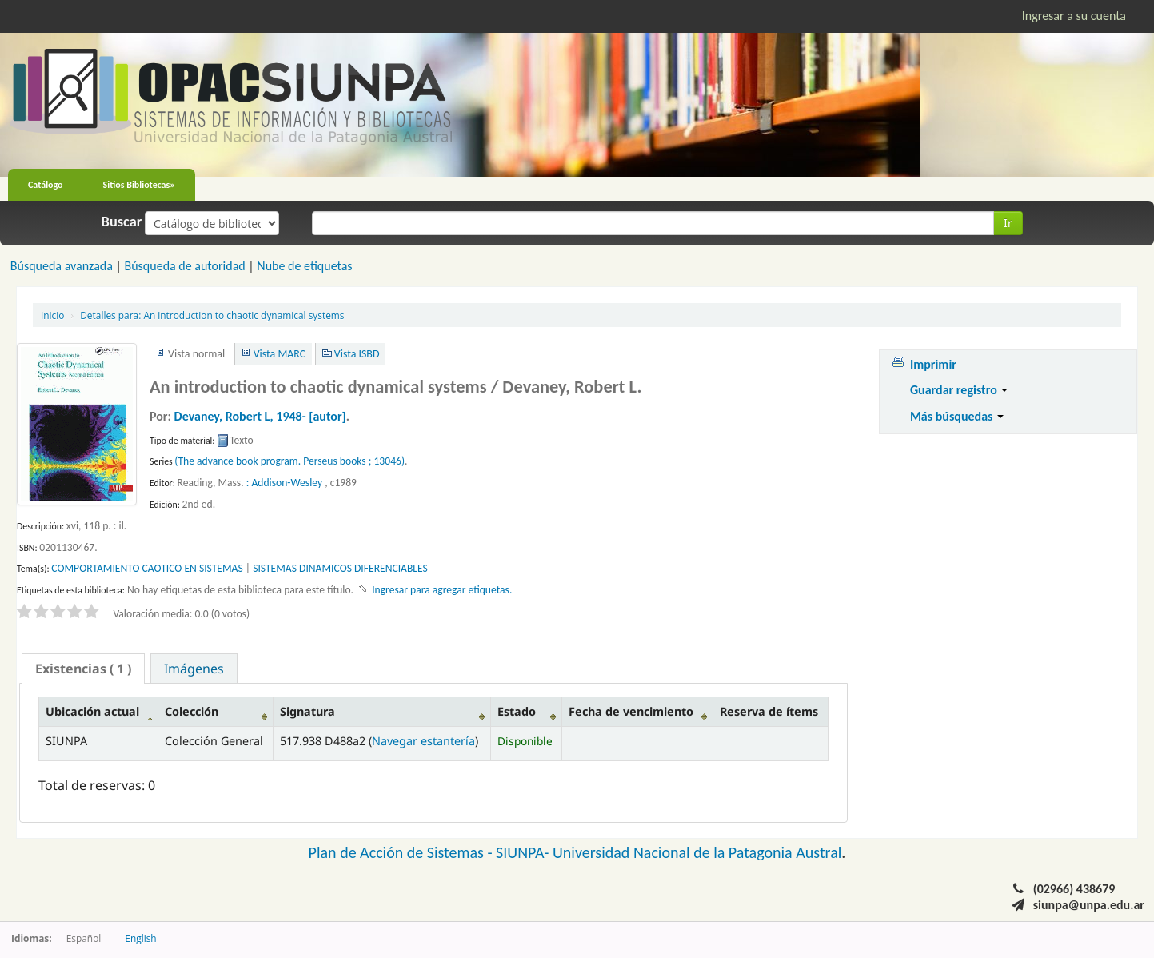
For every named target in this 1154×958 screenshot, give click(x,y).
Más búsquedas (957, 416)
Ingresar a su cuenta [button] (1074, 15)
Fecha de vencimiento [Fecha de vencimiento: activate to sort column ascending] (631, 711)
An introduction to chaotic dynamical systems (212, 315)
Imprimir (933, 364)
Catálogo (45, 184)
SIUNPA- (524, 852)
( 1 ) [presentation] (83, 668)
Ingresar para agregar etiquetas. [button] (442, 590)
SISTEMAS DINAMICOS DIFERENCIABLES (340, 568)
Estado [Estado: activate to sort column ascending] (516, 711)
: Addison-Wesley (284, 482)
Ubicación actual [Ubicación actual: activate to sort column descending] (92, 711)
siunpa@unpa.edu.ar (1088, 904)
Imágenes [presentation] (194, 668)
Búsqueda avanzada (61, 265)
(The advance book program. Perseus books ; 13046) (289, 461)
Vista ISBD (357, 354)
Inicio (52, 315)
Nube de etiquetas (304, 265)
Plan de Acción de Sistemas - (403, 852)
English (140, 938)
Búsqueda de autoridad (184, 265)
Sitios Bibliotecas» (139, 184)
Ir (1008, 222)
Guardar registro (959, 389)
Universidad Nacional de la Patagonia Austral (697, 852)
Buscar (122, 222)
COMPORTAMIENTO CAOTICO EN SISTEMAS (146, 568)
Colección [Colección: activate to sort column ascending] (191, 711)
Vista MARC (279, 354)
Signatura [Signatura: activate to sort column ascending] (307, 711)
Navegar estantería (423, 740)
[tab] (83, 668)
